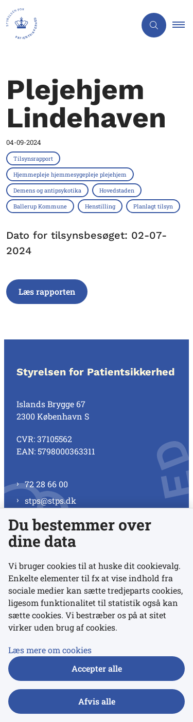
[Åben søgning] (154, 25)
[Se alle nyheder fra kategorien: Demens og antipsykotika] (48, 190)
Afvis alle (96, 701)
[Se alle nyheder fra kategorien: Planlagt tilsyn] (154, 206)
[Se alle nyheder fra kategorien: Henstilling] (101, 206)
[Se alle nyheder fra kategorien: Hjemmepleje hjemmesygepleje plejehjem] (71, 174)
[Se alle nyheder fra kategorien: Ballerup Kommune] (41, 206)
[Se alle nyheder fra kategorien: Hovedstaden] (118, 190)
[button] (182, 25)
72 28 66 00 (46, 484)
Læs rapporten (47, 291)
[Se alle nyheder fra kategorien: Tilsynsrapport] (34, 158)
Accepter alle (97, 668)
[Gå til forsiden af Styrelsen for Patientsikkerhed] (67, 25)
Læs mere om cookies (50, 649)
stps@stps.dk (50, 500)
